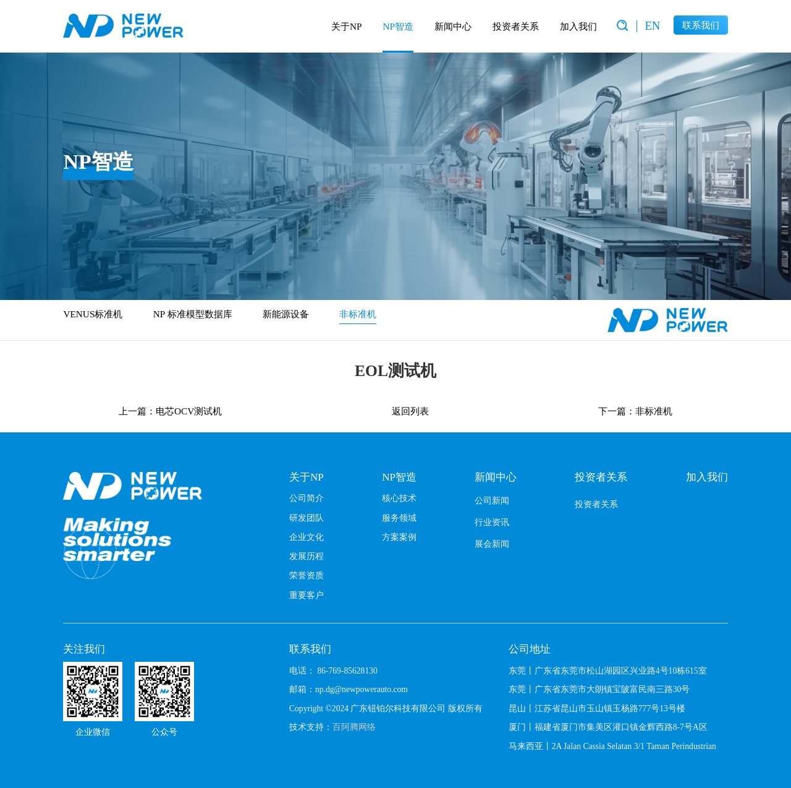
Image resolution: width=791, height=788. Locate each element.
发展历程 (306, 556)
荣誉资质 (306, 575)
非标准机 (357, 314)
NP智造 (398, 26)
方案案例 (399, 537)
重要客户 (306, 595)
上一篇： (170, 411)
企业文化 (306, 537)
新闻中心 (453, 26)
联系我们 (700, 25)
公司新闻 (492, 500)
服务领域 (399, 517)
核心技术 (399, 498)
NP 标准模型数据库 (192, 314)
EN (652, 25)
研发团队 (306, 517)
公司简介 (306, 498)
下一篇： (635, 411)
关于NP (346, 26)
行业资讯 (492, 522)
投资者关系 (516, 26)
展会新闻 (492, 543)
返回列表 (410, 411)
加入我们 (578, 26)
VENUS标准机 (92, 314)
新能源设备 (286, 314)
